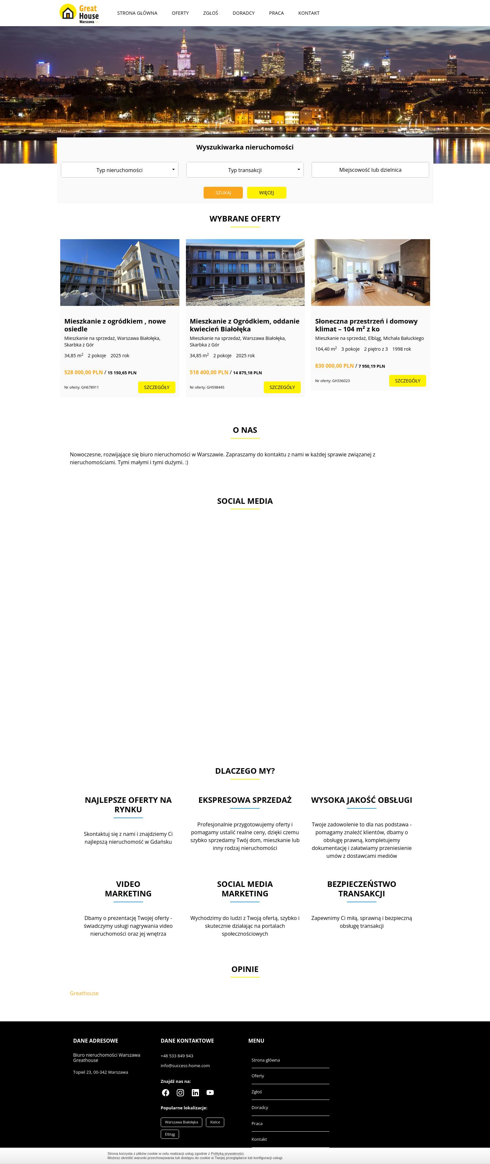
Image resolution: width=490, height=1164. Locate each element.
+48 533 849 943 (177, 1056)
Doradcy (244, 13)
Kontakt (309, 13)
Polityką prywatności (227, 1153)
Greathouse (84, 993)
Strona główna (137, 13)
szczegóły (156, 387)
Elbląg (170, 1134)
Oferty (180, 13)
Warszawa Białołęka (181, 1122)
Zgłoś (210, 13)
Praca (276, 13)
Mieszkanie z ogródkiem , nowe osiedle (115, 325)
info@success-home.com (185, 1065)
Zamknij (379, 1156)
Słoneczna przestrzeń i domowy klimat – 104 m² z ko (366, 325)
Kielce (215, 1122)
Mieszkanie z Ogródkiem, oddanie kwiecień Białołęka (244, 325)
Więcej (266, 192)
